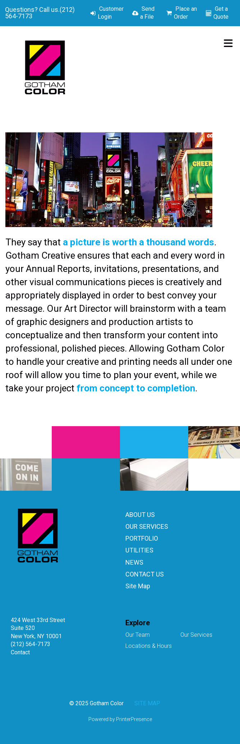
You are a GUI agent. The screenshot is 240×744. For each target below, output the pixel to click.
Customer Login (111, 12)
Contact (20, 652)
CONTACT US (144, 574)
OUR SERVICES (146, 526)
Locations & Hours (148, 645)
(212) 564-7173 (30, 644)
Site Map (137, 586)
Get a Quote (221, 12)
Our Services (196, 634)
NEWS (134, 562)
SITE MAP (147, 703)
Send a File (147, 12)
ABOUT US (140, 514)
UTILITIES (139, 550)
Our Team (137, 634)
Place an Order (185, 12)
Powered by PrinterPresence (120, 719)
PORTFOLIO (141, 538)
